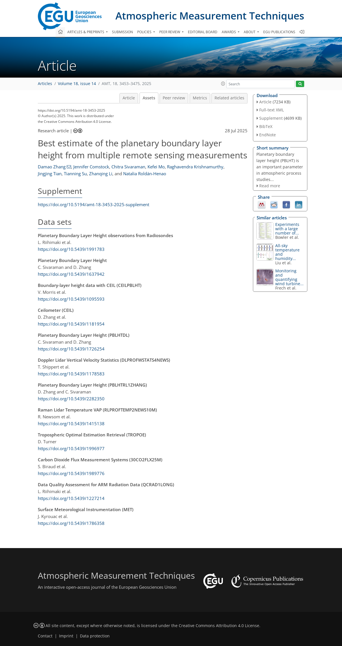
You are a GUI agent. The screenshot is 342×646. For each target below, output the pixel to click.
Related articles (229, 98)
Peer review (174, 98)
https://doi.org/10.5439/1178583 (71, 374)
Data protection (95, 636)
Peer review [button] (170, 31)
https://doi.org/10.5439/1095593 (71, 299)
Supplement (271, 118)
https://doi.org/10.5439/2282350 (71, 398)
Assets (149, 98)
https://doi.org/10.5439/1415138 (71, 423)
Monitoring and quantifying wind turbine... (289, 277)
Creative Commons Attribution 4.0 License (219, 625)
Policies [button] (144, 31)
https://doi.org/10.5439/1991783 (71, 249)
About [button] (250, 31)
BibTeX (265, 126)
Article (129, 98)
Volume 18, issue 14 (77, 83)
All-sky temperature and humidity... (287, 252)
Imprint (66, 636)
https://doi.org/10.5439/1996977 (71, 448)
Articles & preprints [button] (86, 31)
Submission (122, 31)
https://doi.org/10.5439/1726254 (71, 349)
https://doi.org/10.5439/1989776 (71, 473)
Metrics (200, 98)
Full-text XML (271, 110)
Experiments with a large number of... (287, 229)
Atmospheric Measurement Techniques (209, 15)
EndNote (267, 134)
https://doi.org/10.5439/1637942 (71, 274)
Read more (269, 185)
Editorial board (202, 31)
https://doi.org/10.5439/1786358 (71, 523)
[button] (223, 83)
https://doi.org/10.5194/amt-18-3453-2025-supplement (93, 204)
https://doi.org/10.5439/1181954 (71, 324)
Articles (45, 83)
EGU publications (279, 31)
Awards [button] (229, 31)
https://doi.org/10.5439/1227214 (71, 498)
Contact (45, 636)
